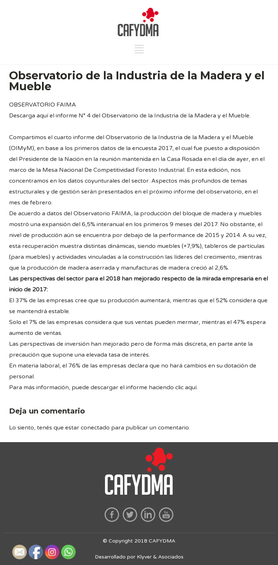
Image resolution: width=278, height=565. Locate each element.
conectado (95, 427)
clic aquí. (186, 387)
